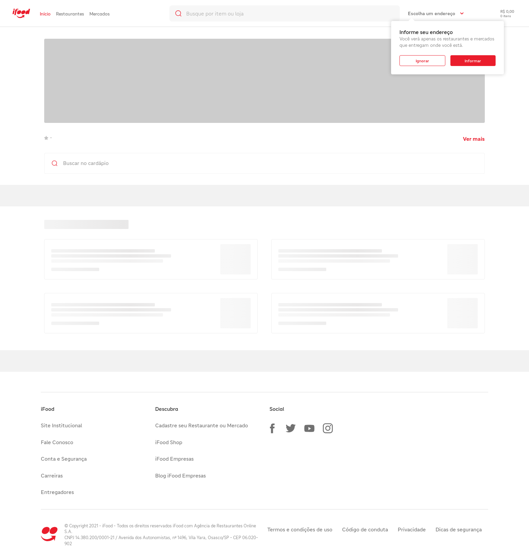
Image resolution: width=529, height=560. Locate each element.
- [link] (48, 137)
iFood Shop (168, 442)
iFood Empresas (174, 459)
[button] (272, 428)
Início (45, 14)
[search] (284, 13)
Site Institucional (61, 425)
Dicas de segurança (459, 529)
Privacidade (412, 529)
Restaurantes (70, 14)
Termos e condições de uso (299, 529)
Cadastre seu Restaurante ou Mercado (201, 425)
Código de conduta (365, 529)
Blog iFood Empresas (180, 475)
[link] (21, 13)
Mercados (99, 14)
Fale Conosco (57, 442)
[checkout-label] (502, 13)
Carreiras (52, 475)
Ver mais (474, 139)
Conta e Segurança (64, 459)
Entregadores (57, 492)
